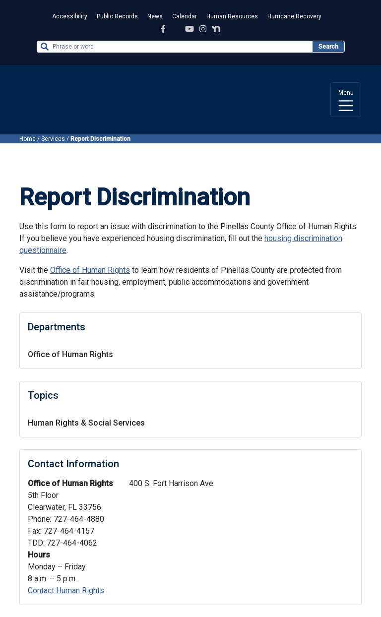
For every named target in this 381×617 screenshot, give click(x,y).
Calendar (184, 16)
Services (53, 138)
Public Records (117, 16)
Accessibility (69, 16)
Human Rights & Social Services (86, 423)
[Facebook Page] (163, 29)
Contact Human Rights (66, 590)
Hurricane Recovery (294, 16)
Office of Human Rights (70, 354)
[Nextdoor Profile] (216, 29)
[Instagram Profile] (202, 29)
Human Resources (232, 16)
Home (27, 138)
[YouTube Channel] (189, 29)
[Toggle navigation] (345, 99)
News (155, 16)
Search (328, 46)
